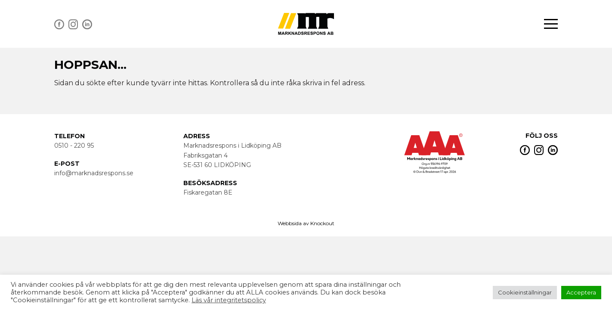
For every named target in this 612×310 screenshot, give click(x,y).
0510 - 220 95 (74, 145)
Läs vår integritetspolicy (229, 300)
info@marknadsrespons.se (93, 173)
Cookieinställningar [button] (525, 292)
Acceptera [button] (581, 292)
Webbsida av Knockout (306, 223)
